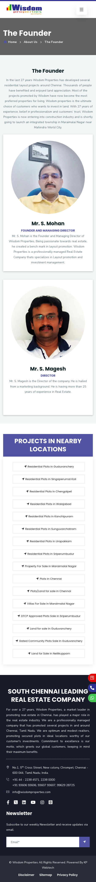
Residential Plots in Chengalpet (49, 491)
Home (10, 42)
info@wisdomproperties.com (31, 792)
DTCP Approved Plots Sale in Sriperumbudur (48, 616)
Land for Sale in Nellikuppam (49, 653)
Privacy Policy (67, 875)
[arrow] (84, 842)
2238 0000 (48, 780)
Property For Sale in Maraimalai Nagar (49, 566)
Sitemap (45, 875)
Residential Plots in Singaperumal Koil (48, 479)
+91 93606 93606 (24, 785)
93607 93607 (46, 785)
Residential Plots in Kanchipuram (49, 516)
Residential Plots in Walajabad (48, 504)
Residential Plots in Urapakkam (49, 541)
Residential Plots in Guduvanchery (49, 467)
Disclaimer (26, 875)
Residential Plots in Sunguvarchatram (48, 529)
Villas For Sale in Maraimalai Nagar (48, 604)
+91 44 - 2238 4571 (25, 780)
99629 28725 (66, 785)
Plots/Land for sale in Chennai (49, 591)
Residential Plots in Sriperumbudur (49, 554)
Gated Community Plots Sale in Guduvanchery (48, 641)
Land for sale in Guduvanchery (49, 629)
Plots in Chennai (49, 579)
